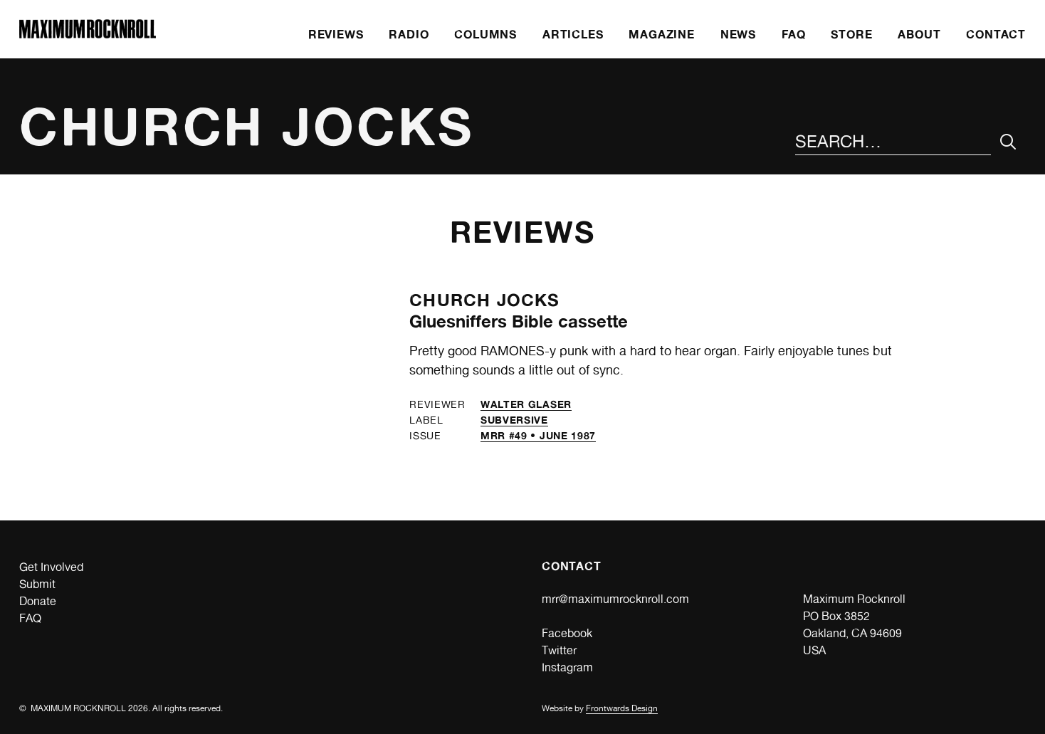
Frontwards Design (622, 708)
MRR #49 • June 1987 (538, 435)
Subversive (514, 420)
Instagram (567, 667)
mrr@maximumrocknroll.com (615, 599)
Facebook (567, 633)
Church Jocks (484, 300)
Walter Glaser (526, 404)
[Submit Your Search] (1008, 142)
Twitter (559, 650)
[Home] (87, 34)
